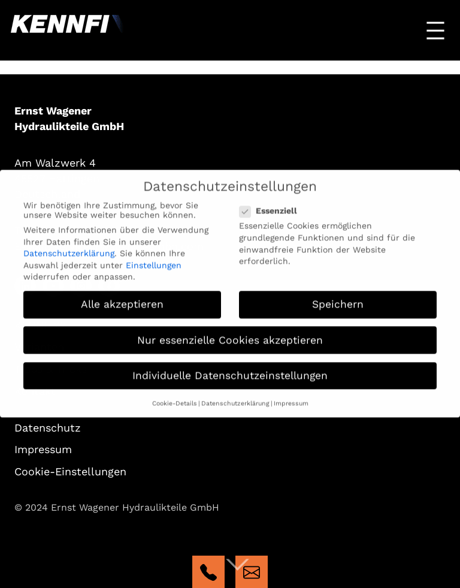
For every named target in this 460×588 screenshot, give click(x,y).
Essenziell (272, 205)
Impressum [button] (291, 398)
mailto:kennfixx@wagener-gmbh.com (252, 572)
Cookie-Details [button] (174, 398)
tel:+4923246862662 (208, 572)
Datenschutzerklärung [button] (235, 398)
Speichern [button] (338, 298)
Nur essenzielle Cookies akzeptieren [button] (230, 334)
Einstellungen (153, 259)
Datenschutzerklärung (68, 247)
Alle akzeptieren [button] (122, 298)
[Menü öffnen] (435, 31)
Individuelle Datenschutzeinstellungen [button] (230, 370)
